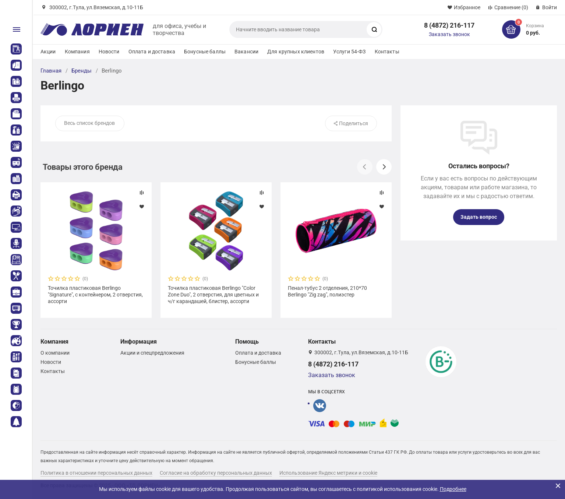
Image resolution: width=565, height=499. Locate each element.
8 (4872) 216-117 (449, 25)
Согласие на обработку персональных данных (216, 473)
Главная (50, 70)
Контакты (387, 52)
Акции (48, 52)
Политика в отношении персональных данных (96, 473)
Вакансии (246, 52)
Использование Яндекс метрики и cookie (328, 473)
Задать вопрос (478, 217)
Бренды (81, 70)
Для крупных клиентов (295, 52)
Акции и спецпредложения (152, 353)
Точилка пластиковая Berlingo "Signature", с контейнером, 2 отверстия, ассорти (95, 294)
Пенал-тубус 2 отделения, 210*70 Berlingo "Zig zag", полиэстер (327, 291)
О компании (55, 353)
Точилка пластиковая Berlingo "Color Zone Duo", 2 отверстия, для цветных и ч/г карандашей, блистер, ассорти (213, 294)
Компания (77, 52)
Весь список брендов (89, 123)
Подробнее (453, 489)
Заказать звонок (449, 34)
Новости (109, 52)
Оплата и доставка (151, 52)
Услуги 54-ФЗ (349, 52)
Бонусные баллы (205, 52)
